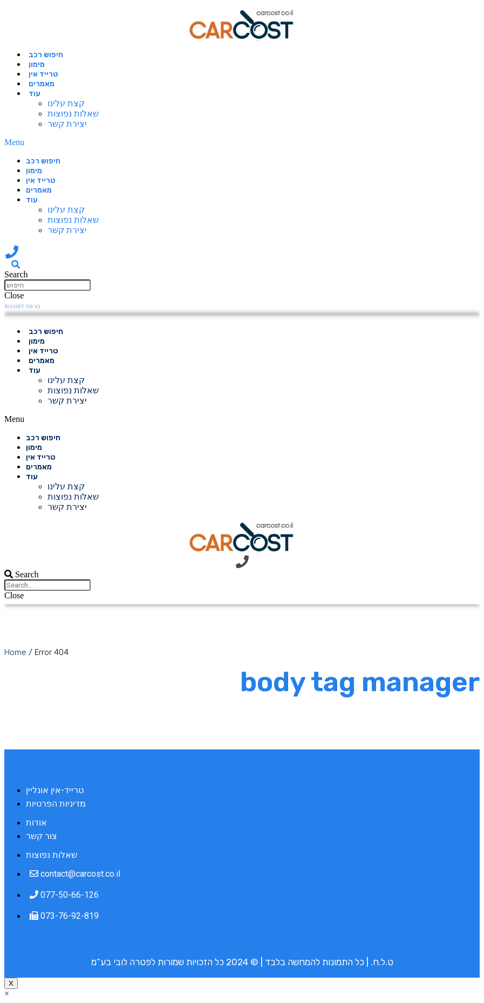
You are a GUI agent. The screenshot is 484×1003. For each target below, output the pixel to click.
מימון (37, 64)
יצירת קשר (67, 124)
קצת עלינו (66, 103)
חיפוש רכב (46, 54)
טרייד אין (43, 74)
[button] (141, 142)
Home (15, 652)
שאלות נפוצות (73, 113)
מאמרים (41, 83)
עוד (34, 93)
